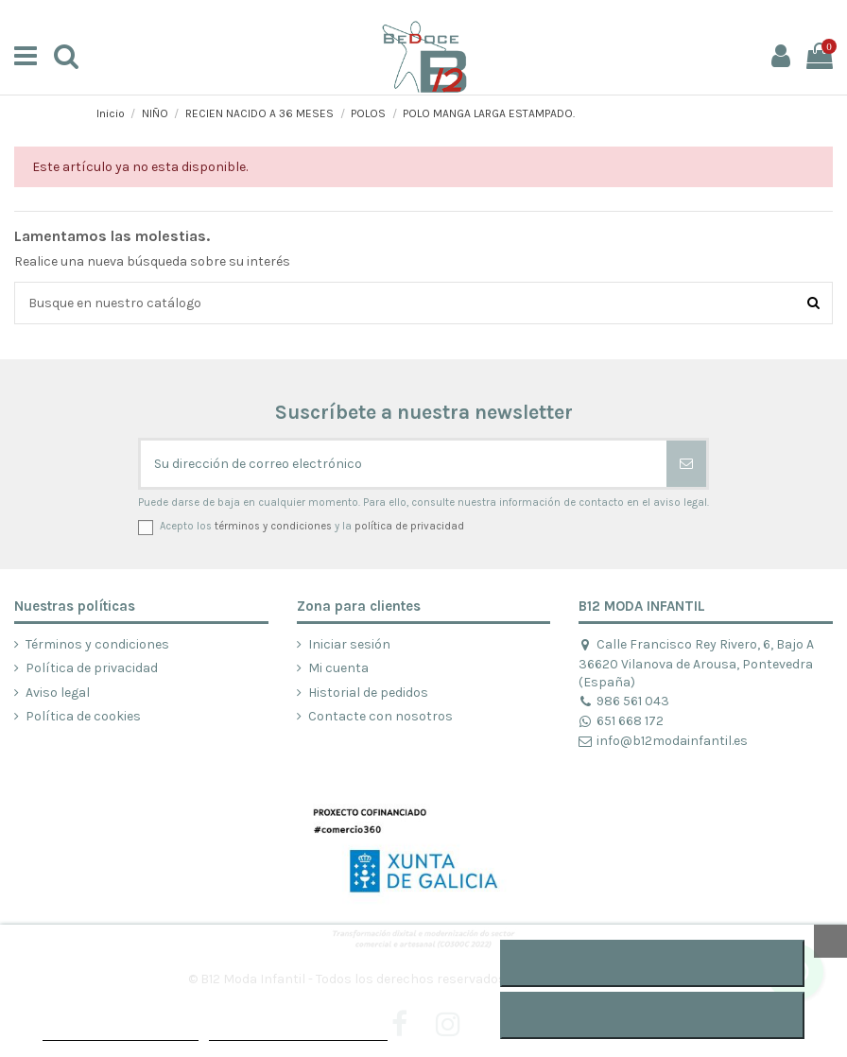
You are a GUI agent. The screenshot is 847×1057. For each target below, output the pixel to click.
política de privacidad (409, 526)
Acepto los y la (312, 526)
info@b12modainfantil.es (663, 741)
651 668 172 (621, 721)
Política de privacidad (92, 668)
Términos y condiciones (97, 644)
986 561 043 (623, 701)
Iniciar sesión (349, 644)
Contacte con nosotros (380, 716)
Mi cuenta (338, 668)
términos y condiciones (273, 526)
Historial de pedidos (368, 692)
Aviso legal (58, 692)
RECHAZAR (652, 1015)
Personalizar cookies (298, 1032)
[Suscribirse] (686, 464)
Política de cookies (83, 716)
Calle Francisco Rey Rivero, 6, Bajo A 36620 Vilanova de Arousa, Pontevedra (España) (696, 663)
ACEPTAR (652, 963)
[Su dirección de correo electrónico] (403, 464)
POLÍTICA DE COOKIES (121, 1032)
